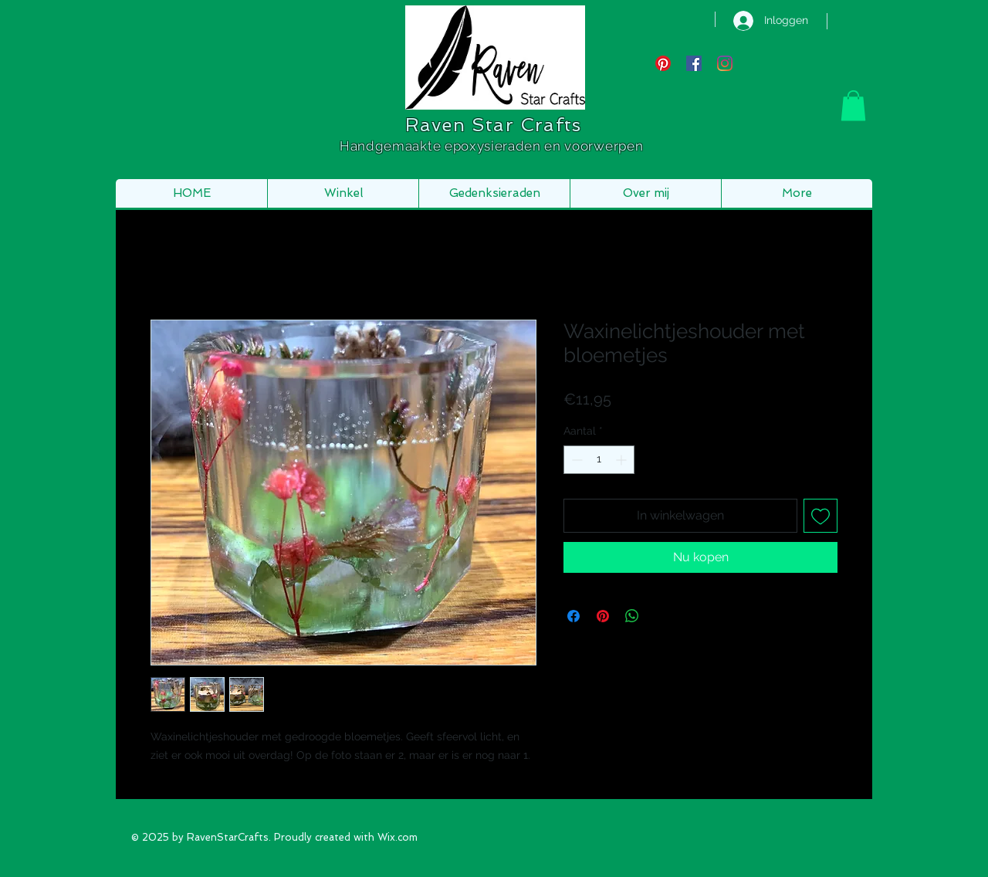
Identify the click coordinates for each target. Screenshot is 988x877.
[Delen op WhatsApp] (632, 616)
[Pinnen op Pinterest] (603, 616)
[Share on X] (661, 616)
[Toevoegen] (820, 516)
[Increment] (622, 459)
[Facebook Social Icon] (694, 63)
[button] (853, 105)
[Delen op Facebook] (573, 616)
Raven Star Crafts (493, 124)
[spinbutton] (599, 459)
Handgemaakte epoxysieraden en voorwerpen (493, 146)
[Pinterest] (663, 63)
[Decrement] (575, 459)
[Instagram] (725, 63)
